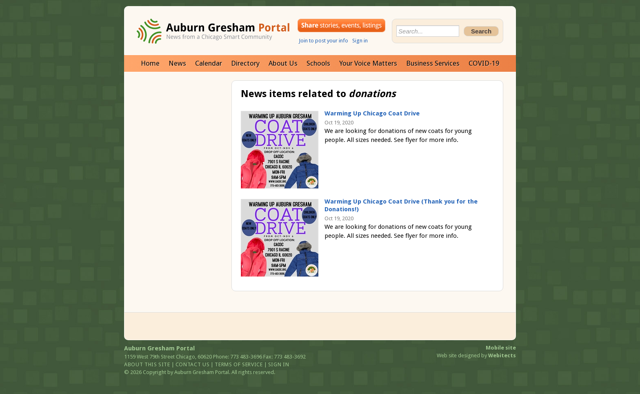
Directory (245, 63)
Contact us (193, 364)
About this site (147, 364)
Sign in (360, 41)
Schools (318, 63)
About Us (283, 63)
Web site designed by (476, 355)
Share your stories (341, 25)
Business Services (433, 63)
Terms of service (238, 364)
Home (150, 63)
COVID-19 (484, 63)
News (177, 63)
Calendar (208, 63)
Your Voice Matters (368, 63)
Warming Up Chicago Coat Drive (372, 113)
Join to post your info (323, 41)
